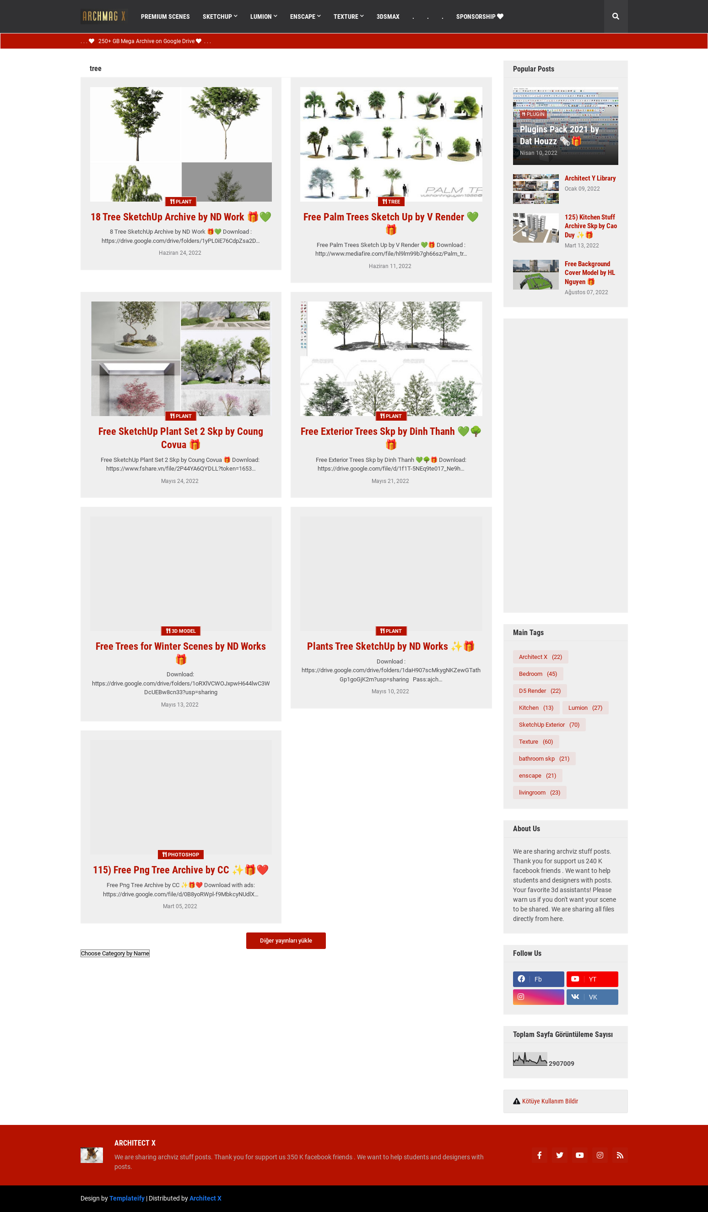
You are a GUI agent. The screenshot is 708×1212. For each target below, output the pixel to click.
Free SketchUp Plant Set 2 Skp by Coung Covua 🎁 (180, 438)
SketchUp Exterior (549, 724)
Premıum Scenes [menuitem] (165, 16)
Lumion (585, 707)
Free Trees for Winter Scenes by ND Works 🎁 (181, 653)
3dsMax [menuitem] (388, 16)
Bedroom (538, 673)
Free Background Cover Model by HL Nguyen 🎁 (590, 273)
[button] (616, 16)
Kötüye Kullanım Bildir (550, 1101)
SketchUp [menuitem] (217, 16)
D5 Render (540, 690)
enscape (538, 775)
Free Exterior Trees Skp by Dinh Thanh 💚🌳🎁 (391, 438)
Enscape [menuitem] (302, 16)
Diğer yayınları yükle (286, 940)
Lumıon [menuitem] (261, 16)
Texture (536, 741)
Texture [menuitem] (346, 16)
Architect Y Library (590, 178)
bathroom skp (544, 758)
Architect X (540, 657)
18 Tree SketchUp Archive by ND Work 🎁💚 (181, 217)
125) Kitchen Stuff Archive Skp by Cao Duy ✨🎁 (591, 226)
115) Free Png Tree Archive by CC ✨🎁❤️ (181, 870)
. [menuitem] (413, 16)
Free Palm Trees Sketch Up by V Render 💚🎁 (391, 223)
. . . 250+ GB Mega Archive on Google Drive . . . (146, 41)
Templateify (127, 1198)
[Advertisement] (565, 465)
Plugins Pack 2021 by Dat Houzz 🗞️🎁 (559, 135)
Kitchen (536, 707)
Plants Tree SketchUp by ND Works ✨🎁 (391, 646)
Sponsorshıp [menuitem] (479, 16)
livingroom (540, 792)
